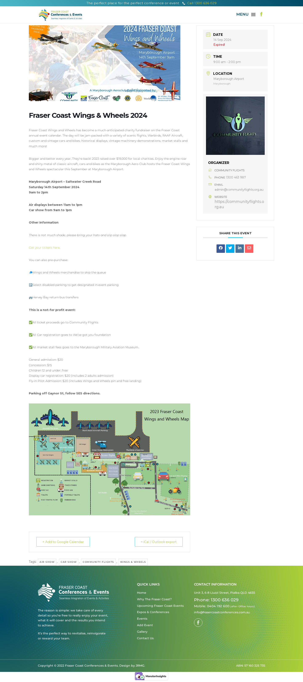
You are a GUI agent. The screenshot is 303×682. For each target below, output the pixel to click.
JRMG (140, 665)
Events (142, 618)
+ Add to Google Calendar (63, 542)
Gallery (142, 632)
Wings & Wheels (133, 561)
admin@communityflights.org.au (239, 190)
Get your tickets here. (45, 247)
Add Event (145, 625)
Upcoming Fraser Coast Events (160, 606)
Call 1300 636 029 (199, 3)
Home (141, 593)
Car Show (69, 561)
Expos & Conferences (153, 612)
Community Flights (98, 561)
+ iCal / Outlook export (159, 542)
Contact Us (145, 638)
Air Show (47, 561)
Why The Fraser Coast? (154, 599)
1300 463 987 (236, 177)
